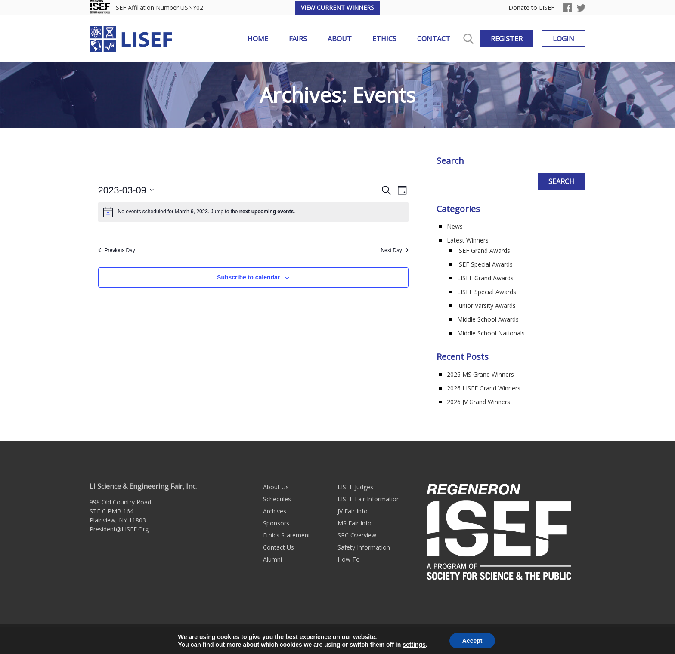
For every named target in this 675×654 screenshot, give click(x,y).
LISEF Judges (355, 487)
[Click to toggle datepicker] (126, 190)
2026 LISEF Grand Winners (483, 388)
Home (258, 38)
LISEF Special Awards (486, 292)
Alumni (272, 559)
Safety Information (364, 547)
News (455, 226)
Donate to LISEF (531, 8)
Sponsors (276, 523)
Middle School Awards (488, 319)
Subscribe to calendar (248, 277)
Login (563, 38)
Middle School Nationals (491, 333)
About (340, 38)
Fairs (298, 38)
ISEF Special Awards (485, 264)
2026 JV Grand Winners (478, 402)
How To (349, 559)
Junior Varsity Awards (486, 305)
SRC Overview (357, 535)
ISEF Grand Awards (483, 250)
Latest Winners (468, 240)
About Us (276, 487)
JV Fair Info (353, 511)
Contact (433, 38)
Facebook (567, 7)
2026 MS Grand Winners (480, 374)
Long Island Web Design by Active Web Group (431, 639)
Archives (274, 511)
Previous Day (116, 250)
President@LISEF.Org (119, 529)
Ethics (384, 38)
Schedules (277, 499)
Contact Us (278, 547)
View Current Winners (337, 7)
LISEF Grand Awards (485, 278)
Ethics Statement (286, 535)
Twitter (581, 7)
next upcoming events (266, 212)
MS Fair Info (355, 523)
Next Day (394, 250)
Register (507, 38)
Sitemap (349, 639)
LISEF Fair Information (369, 499)
